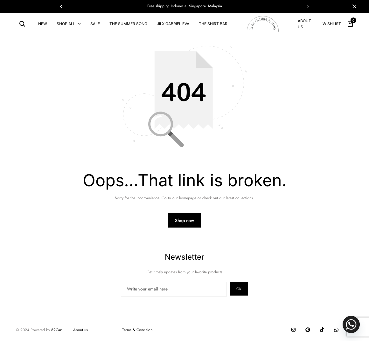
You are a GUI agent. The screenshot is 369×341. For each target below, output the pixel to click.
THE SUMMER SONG (128, 23)
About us (304, 23)
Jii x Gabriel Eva (173, 23)
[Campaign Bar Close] (357, 6)
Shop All (66, 23)
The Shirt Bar (213, 23)
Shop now (184, 220)
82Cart (56, 330)
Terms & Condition (137, 330)
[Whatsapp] (351, 324)
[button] (308, 6)
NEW (42, 23)
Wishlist (332, 23)
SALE (95, 23)
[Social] (293, 329)
